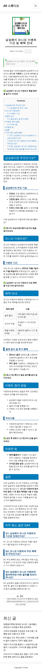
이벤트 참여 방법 (12, 121)
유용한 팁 (9, 127)
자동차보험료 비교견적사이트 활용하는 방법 (22, 599)
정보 (21, 596)
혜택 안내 (9, 116)
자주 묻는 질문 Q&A (13, 132)
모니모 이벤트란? (12, 110)
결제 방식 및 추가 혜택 (17, 119)
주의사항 (12, 124)
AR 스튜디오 (11, 6)
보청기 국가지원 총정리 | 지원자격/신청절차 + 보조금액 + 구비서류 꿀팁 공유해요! (20, 647)
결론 (7, 130)
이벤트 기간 (13, 113)
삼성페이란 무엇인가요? (15, 105)
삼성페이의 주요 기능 (17, 108)
